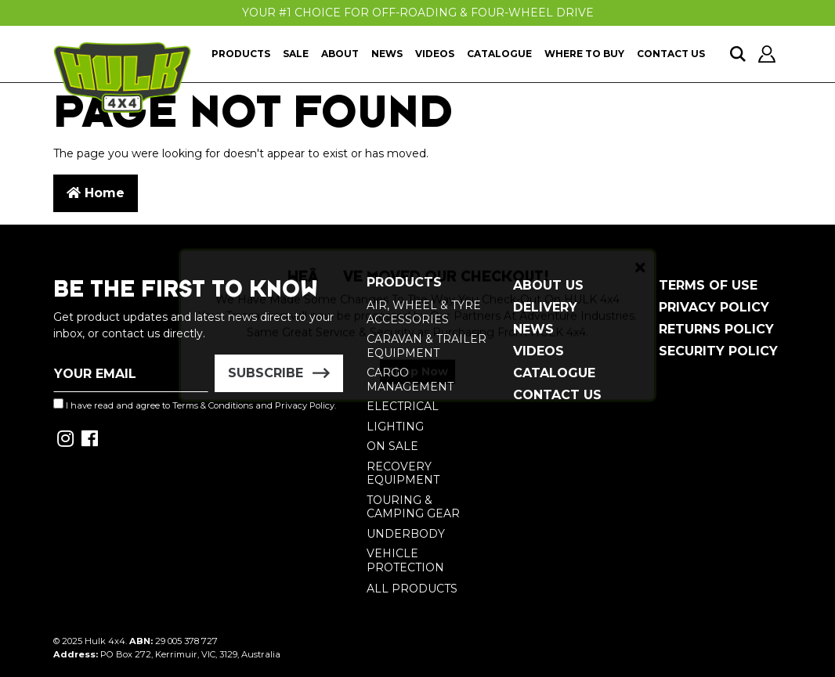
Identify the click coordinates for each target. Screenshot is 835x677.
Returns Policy (716, 329)
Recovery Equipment (403, 473)
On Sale (392, 446)
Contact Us (671, 53)
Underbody (406, 534)
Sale (296, 53)
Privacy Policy (714, 307)
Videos (434, 53)
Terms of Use (708, 285)
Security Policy (718, 351)
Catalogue (499, 53)
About (340, 53)
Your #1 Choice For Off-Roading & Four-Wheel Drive (418, 12)
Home (96, 192)
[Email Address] (130, 373)
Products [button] (240, 53)
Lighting (395, 427)
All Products (412, 589)
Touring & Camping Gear (413, 507)
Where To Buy (584, 53)
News (387, 53)
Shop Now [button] (417, 385)
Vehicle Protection (405, 560)
